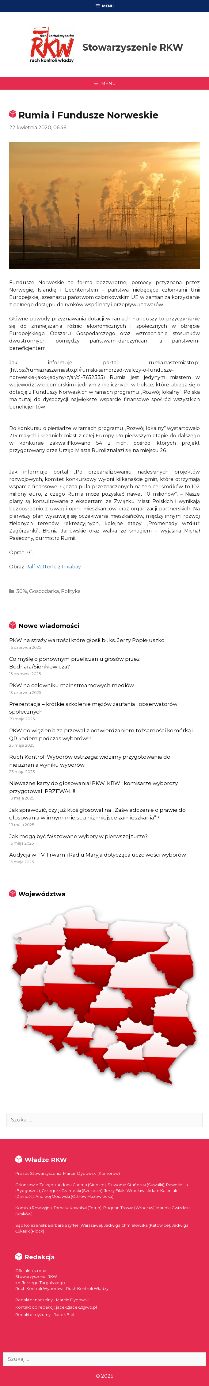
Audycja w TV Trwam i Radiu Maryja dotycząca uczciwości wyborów (97, 855)
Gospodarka (44, 591)
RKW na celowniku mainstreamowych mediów (71, 685)
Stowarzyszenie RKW (132, 47)
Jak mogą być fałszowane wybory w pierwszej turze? (78, 836)
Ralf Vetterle (41, 567)
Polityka (71, 591)
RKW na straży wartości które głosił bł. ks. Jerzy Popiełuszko (87, 640)
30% (21, 591)
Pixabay (71, 567)
